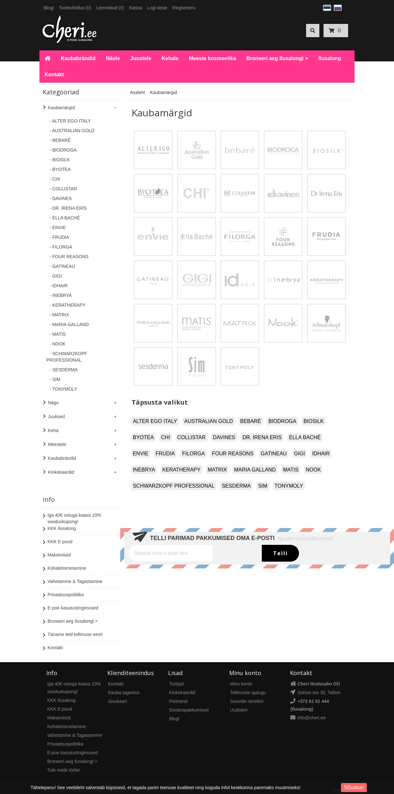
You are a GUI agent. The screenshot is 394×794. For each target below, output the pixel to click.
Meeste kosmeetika (212, 58)
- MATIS (57, 334)
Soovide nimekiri (246, 695)
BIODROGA (282, 421)
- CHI (54, 179)
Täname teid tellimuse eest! (73, 629)
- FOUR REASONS (69, 256)
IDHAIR (321, 453)
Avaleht (137, 92)
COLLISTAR (191, 437)
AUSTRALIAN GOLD (208, 421)
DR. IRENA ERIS (262, 437)
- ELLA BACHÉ (64, 217)
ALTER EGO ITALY (155, 421)
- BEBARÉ (59, 140)
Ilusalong (329, 58)
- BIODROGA (63, 150)
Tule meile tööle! (63, 764)
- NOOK (57, 343)
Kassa (135, 7)
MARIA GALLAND (255, 469)
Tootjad (176, 677)
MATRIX (217, 469)
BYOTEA (143, 437)
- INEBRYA (60, 295)
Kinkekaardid (61, 472)
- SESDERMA (63, 369)
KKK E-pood (57, 536)
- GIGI (55, 276)
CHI (165, 437)
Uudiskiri (239, 703)
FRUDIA (165, 453)
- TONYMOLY (63, 389)
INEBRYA (144, 469)
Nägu (53, 402)
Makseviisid (57, 549)
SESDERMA (236, 486)
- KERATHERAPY (67, 305)
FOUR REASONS (232, 453)
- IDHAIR (58, 285)
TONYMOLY (288, 486)
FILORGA (193, 453)
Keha (53, 430)
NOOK (313, 469)
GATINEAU (274, 453)
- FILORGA (60, 246)
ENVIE (140, 453)
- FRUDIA (59, 237)
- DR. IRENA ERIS (68, 208)
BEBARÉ (250, 421)
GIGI (299, 453)
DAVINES (224, 437)
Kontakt (54, 74)
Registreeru (184, 7)
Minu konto (241, 677)
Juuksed (56, 416)
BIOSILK (313, 421)
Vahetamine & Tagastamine (72, 576)
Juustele (140, 58)
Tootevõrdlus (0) (75, 7)
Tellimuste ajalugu (248, 686)
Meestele (57, 444)
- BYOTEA (59, 169)
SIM (262, 486)
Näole (113, 58)
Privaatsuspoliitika (63, 589)
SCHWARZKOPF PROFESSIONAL (174, 486)
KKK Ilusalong (59, 523)
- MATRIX (59, 314)
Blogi (49, 7)
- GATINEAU (62, 266)
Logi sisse (157, 7)
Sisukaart (117, 695)
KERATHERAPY (181, 469)
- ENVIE (57, 227)
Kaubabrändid (78, 58)
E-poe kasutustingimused (70, 602)
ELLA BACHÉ (305, 437)
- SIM (54, 379)
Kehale (170, 58)
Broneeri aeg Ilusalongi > (277, 58)
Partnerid (178, 695)
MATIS (291, 469)
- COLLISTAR (63, 188)
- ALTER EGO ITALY (70, 120)
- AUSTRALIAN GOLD (71, 130)
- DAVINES (60, 198)
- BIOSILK (59, 159)
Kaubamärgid (61, 107)
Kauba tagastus (124, 686)
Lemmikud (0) (110, 7)
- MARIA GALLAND (69, 324)
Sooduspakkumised (188, 703)
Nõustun (354, 787)
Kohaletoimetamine (64, 562)
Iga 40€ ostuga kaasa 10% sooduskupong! (72, 512)
